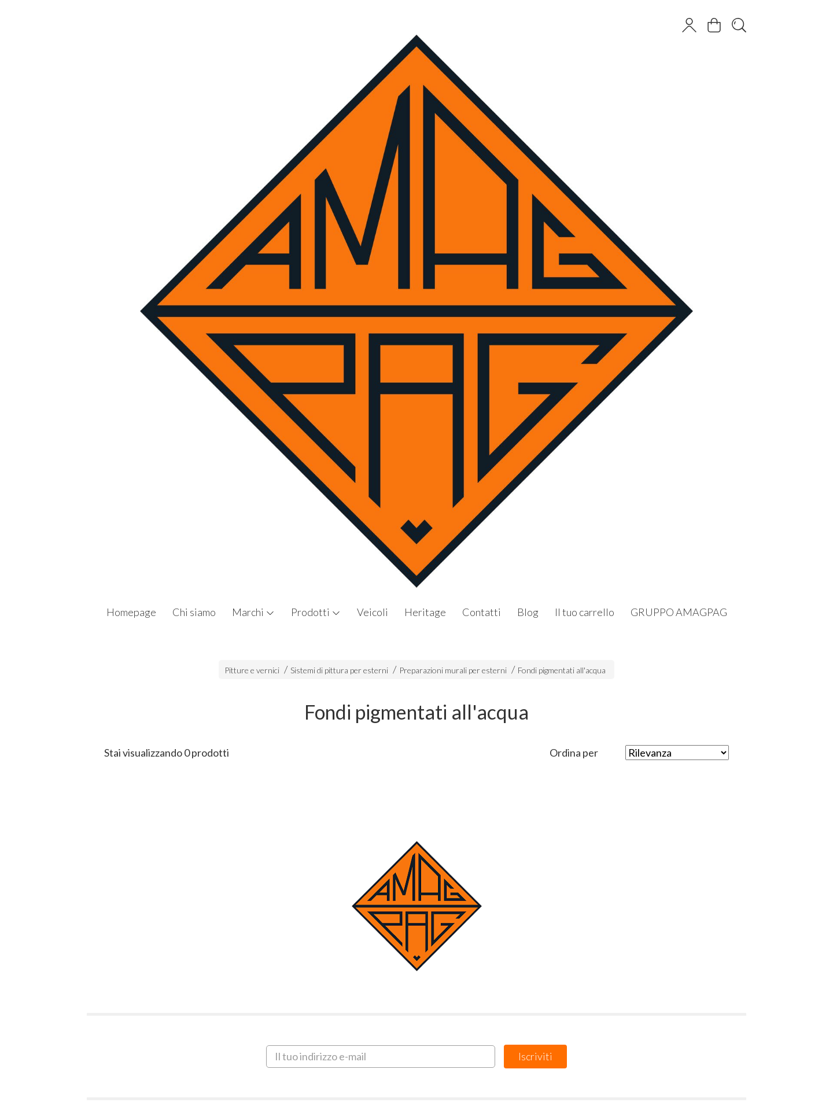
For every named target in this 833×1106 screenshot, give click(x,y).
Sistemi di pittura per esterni (339, 670)
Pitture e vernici (251, 670)
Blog (528, 612)
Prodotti (316, 612)
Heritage (425, 612)
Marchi (253, 612)
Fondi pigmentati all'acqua (562, 670)
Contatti (481, 612)
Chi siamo (194, 612)
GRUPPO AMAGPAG (679, 612)
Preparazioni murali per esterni (453, 670)
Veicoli (372, 612)
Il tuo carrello (584, 612)
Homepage (131, 612)
